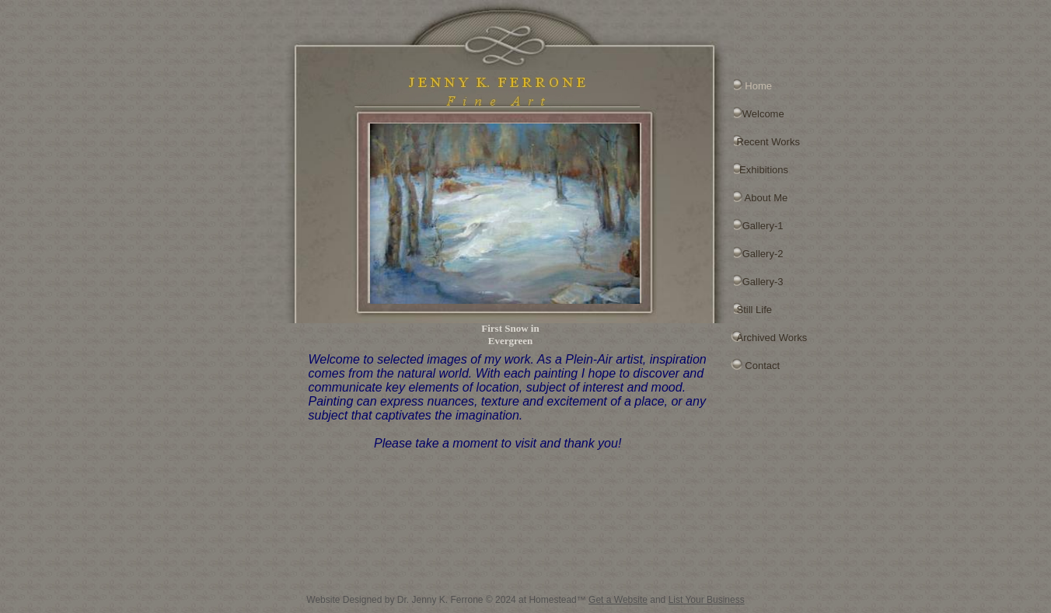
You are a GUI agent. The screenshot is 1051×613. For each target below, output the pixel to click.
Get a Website (618, 599)
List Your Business (707, 599)
